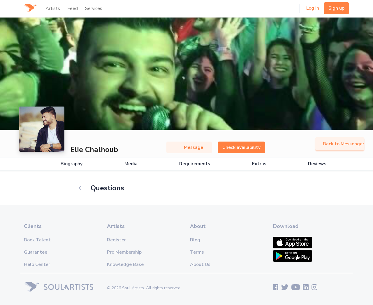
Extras (259, 164)
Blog (195, 240)
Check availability (241, 147)
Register (116, 240)
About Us (200, 264)
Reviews (317, 164)
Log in (312, 8)
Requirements (194, 164)
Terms (197, 252)
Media (131, 164)
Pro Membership (124, 252)
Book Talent (37, 240)
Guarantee (35, 252)
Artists (52, 8)
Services (93, 8)
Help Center (37, 264)
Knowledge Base (125, 264)
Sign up (336, 8)
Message (189, 147)
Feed (72, 8)
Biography (71, 164)
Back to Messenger (339, 144)
